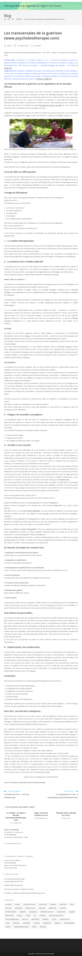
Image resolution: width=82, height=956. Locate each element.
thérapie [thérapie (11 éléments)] (57, 923)
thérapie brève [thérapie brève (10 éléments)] (69, 923)
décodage (15, 782)
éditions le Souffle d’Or (44, 79)
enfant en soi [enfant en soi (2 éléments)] (30, 908)
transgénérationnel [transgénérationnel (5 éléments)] (21, 927)
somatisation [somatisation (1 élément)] (65, 919)
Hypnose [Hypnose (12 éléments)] (63, 908)
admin (9, 46)
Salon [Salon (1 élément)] (54, 919)
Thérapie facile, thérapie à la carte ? (66, 814)
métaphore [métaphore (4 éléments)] (9, 916)
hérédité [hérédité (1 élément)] (23, 912)
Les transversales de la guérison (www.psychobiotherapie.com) (44, 19)
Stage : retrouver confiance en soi (41, 814)
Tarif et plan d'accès (10, 868)
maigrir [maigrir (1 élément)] (72, 912)
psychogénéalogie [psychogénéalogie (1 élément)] (12, 919)
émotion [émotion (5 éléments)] (43, 927)
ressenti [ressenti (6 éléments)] (46, 919)
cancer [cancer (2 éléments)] (17, 904)
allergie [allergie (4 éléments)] (8, 904)
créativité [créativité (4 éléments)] (63, 904)
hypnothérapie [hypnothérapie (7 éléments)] (10, 912)
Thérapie (37, 46)
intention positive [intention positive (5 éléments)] (46, 912)
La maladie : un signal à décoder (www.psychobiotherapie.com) (15, 816)
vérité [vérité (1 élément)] (34, 927)
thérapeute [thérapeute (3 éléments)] (47, 923)
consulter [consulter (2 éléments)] (43, 904)
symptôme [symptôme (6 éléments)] (26, 923)
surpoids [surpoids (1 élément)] (16, 923)
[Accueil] (4, 19)
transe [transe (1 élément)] (7, 927)
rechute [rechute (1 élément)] (25, 919)
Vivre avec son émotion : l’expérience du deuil (18, 889)
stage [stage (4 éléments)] (7, 923)
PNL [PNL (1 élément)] (35, 916)
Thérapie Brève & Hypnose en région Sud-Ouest (32, 5)
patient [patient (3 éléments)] (19, 916)
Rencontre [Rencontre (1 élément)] (35, 919)
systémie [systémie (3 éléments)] (36, 923)
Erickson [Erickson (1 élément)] (42, 908)
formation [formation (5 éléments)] (52, 908)
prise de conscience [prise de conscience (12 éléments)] (56, 916)
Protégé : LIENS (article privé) (13, 885)
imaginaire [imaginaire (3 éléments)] (33, 912)
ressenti (43, 782)
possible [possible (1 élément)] (43, 916)
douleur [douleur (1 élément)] (8, 908)
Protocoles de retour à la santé (50, 105)
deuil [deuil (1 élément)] (72, 904)
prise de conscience (33, 782)
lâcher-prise (22, 782)
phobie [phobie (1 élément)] (28, 916)
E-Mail (26, 837)
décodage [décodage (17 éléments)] (18, 908)
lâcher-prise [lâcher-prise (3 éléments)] (61, 912)
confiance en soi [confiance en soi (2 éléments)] (29, 904)
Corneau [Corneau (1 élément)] (53, 904)
